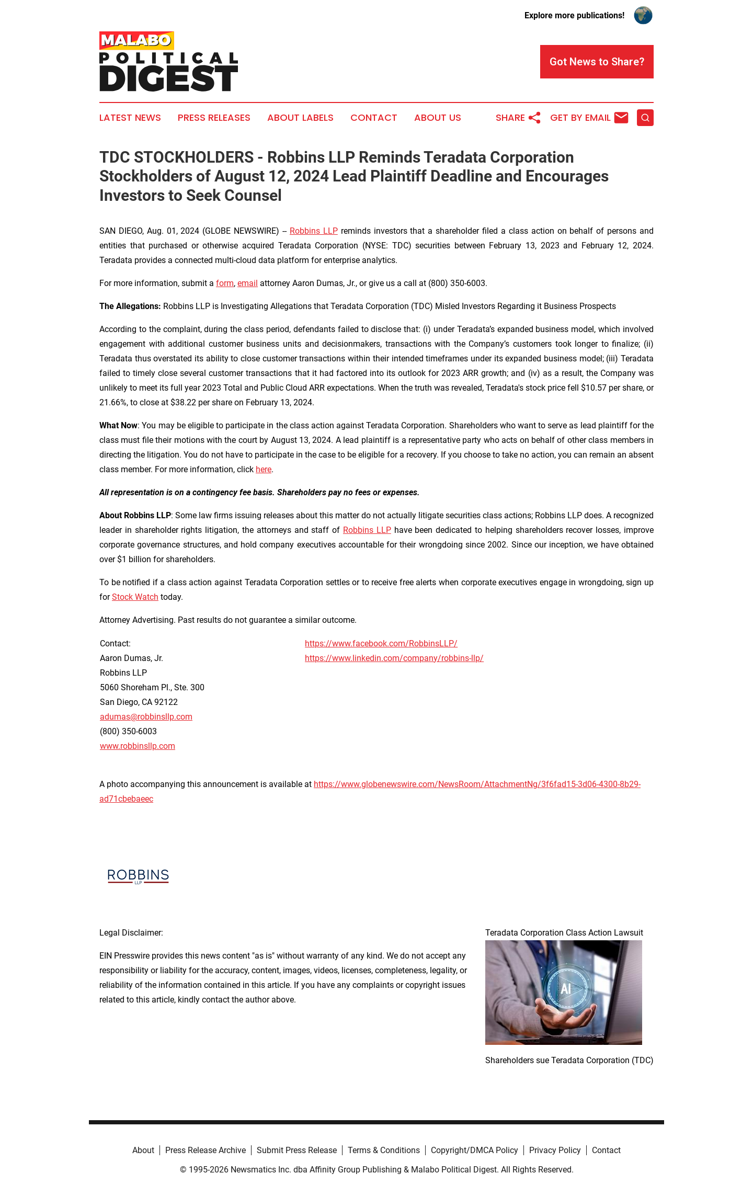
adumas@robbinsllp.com (146, 717)
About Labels (300, 117)
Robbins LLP (314, 231)
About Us (437, 117)
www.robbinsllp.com (137, 746)
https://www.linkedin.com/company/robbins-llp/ (394, 658)
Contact (373, 117)
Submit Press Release (297, 1150)
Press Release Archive (205, 1150)
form (225, 283)
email (247, 283)
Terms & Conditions (384, 1150)
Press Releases (214, 117)
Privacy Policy (555, 1150)
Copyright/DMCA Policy (474, 1150)
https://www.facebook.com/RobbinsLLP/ (381, 643)
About (143, 1150)
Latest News (130, 117)
